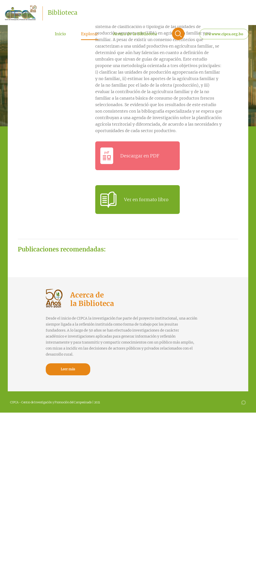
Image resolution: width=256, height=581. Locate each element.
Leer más (68, 369)
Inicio (60, 33)
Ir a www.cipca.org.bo (224, 34)
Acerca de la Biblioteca (135, 33)
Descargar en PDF (139, 156)
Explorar (89, 33)
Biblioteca (62, 13)
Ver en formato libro (146, 199)
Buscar (178, 34)
